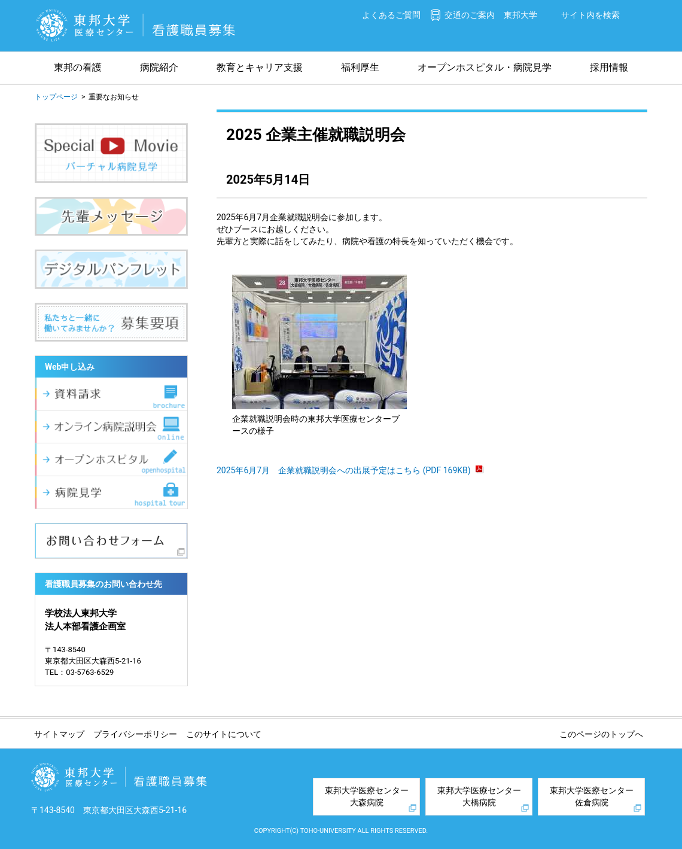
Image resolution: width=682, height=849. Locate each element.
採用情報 (609, 67)
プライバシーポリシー (135, 734)
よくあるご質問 (391, 15)
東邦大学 (520, 15)
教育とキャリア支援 (260, 67)
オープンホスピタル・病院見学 (485, 67)
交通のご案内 (469, 15)
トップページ (56, 97)
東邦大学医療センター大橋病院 (479, 796)
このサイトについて (223, 734)
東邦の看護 (78, 67)
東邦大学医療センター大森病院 (367, 796)
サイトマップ (59, 734)
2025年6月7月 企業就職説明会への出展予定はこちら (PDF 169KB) (350, 470)
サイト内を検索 (590, 15)
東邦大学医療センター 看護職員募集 (136, 25)
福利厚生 (360, 67)
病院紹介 (159, 67)
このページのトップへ (601, 734)
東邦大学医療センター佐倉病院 (592, 796)
